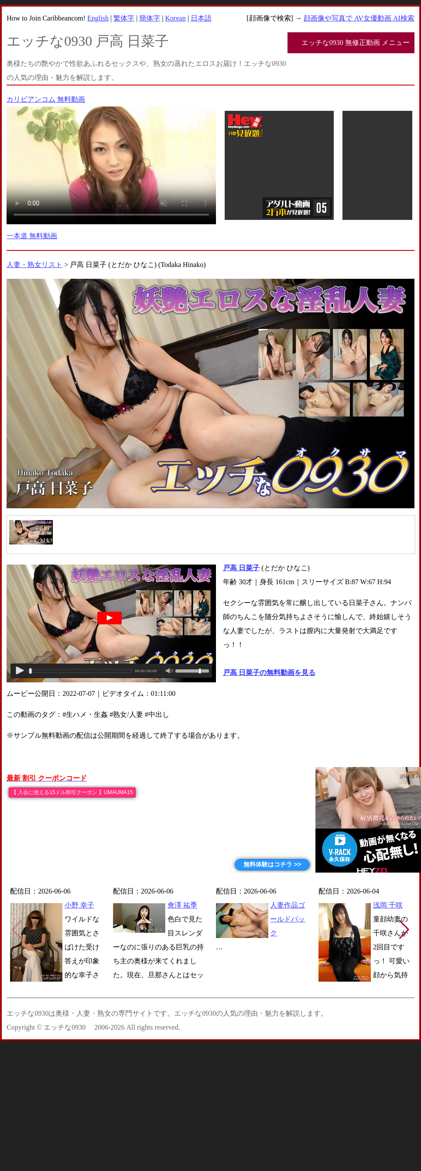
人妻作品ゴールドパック (287, 919)
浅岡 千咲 (388, 905)
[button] (404, 929)
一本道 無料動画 (32, 236)
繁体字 (123, 18)
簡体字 (149, 18)
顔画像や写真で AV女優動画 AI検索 (359, 18)
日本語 (201, 18)
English (98, 18)
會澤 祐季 (182, 905)
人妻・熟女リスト (34, 264)
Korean (175, 18)
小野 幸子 (79, 905)
